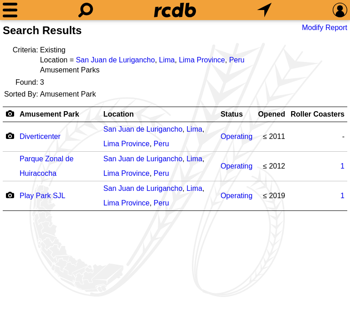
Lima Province (202, 60)
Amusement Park (49, 114)
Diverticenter (40, 136)
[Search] (85, 10)
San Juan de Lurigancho (115, 60)
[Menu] (10, 10)
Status (232, 114)
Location (118, 114)
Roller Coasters (318, 114)
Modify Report (324, 27)
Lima (167, 60)
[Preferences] (340, 10)
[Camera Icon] (9, 136)
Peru (237, 60)
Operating (236, 136)
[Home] (175, 10)
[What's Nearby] (264, 10)
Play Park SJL (42, 196)
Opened (271, 114)
